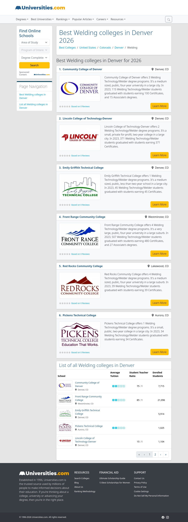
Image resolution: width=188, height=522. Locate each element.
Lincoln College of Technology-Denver (87, 118)
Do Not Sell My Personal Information (151, 495)
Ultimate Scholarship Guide (112, 478)
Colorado (105, 47)
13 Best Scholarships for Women (114, 482)
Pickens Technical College (79, 315)
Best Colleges (67, 47)
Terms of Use (140, 487)
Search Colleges (81, 478)
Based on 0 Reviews (80, 106)
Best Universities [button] (41, 19)
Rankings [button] (62, 19)
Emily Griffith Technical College (83, 167)
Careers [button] (101, 19)
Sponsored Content (24, 73)
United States (87, 47)
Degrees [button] (21, 19)
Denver (119, 47)
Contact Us (139, 478)
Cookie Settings (141, 491)
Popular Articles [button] (82, 19)
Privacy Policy (140, 482)
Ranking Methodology (84, 491)
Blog (76, 482)
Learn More (159, 106)
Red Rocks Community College (83, 266)
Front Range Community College (84, 217)
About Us (78, 487)
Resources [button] (117, 19)
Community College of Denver (82, 69)
